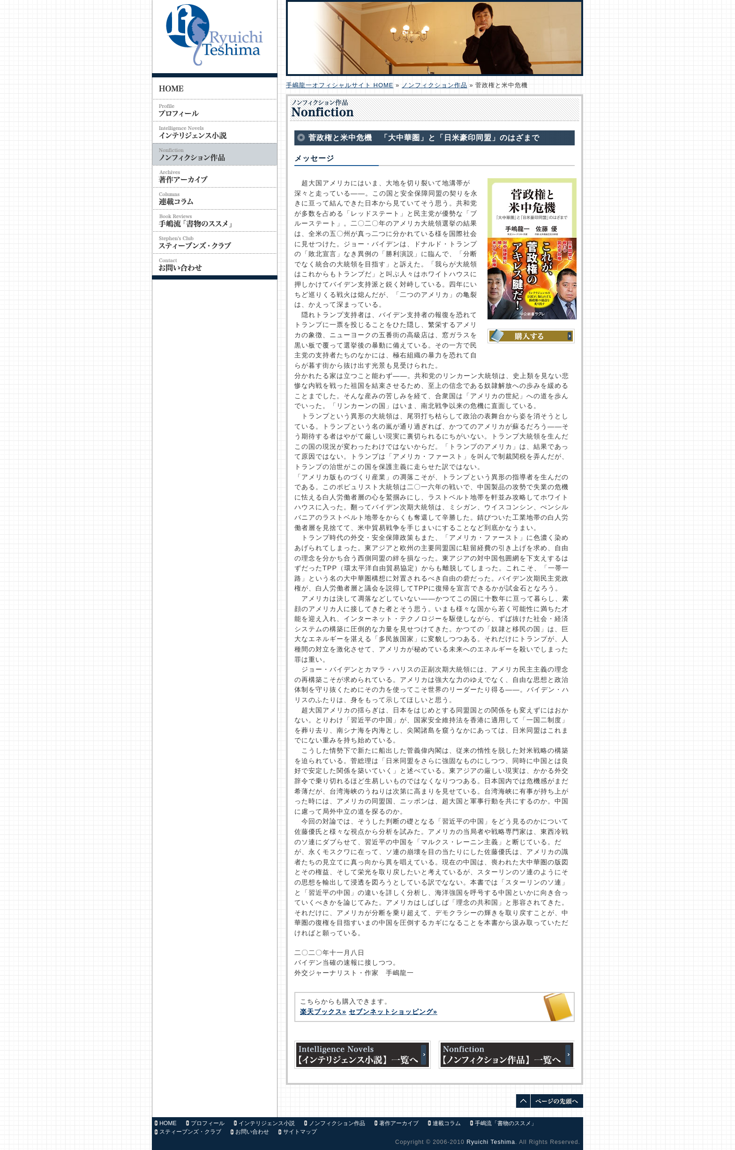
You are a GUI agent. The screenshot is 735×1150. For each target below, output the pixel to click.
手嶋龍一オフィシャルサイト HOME (339, 85)
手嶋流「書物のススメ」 (506, 1123)
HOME (168, 1123)
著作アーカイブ (399, 1123)
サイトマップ (300, 1131)
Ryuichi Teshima (490, 1142)
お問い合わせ (252, 1131)
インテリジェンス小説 (267, 1123)
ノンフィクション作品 (434, 85)
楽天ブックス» (323, 1011)
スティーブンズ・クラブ (190, 1131)
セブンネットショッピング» (393, 1011)
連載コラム (447, 1123)
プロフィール (208, 1123)
